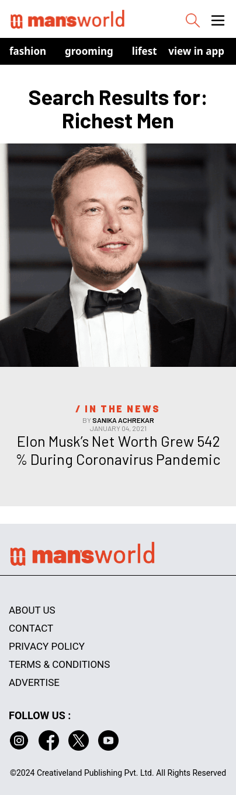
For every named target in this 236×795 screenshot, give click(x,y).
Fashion (27, 51)
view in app (196, 51)
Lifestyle (152, 51)
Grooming (89, 51)
